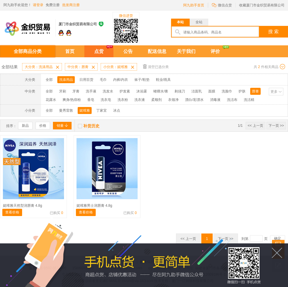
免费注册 (53, 5)
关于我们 (186, 51)
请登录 (38, 5)
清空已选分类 (156, 66)
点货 (99, 51)
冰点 (116, 110)
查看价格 (12, 212)
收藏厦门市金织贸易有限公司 (262, 5)
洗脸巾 (227, 91)
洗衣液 (139, 100)
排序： (11, 126)
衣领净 (173, 100)
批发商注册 (71, 5)
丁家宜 (101, 110)
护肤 (242, 91)
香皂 (90, 100)
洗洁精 (249, 100)
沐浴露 (141, 91)
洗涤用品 (66, 80)
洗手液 (91, 91)
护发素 (125, 91)
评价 (215, 51)
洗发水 (108, 91)
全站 (198, 22)
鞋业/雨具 (163, 80)
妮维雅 (84, 110)
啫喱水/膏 (160, 91)
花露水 (51, 100)
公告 (128, 51)
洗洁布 (232, 100)
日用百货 (86, 80)
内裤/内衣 (120, 80)
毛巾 (103, 80)
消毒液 (215, 100)
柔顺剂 (156, 100)
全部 (49, 80)
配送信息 (157, 51)
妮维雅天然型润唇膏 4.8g (22, 206)
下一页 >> (276, 126)
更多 (274, 92)
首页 (69, 51)
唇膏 (255, 91)
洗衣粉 (123, 100)
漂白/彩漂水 (194, 100)
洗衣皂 (106, 100)
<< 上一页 (255, 126)
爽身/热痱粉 (72, 100)
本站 (180, 22)
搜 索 (273, 31)
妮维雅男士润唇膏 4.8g (94, 206)
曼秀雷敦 (66, 110)
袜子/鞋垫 (141, 80)
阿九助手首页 (193, 5)
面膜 (211, 91)
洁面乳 (196, 91)
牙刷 (62, 91)
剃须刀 (180, 91)
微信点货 (222, 4)
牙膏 (75, 91)
